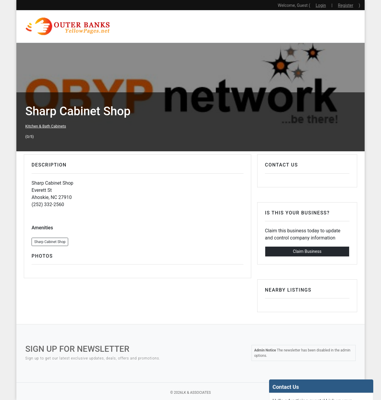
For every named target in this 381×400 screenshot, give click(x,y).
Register (345, 5)
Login (321, 5)
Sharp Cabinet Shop (49, 242)
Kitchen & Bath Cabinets (45, 126)
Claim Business (307, 251)
